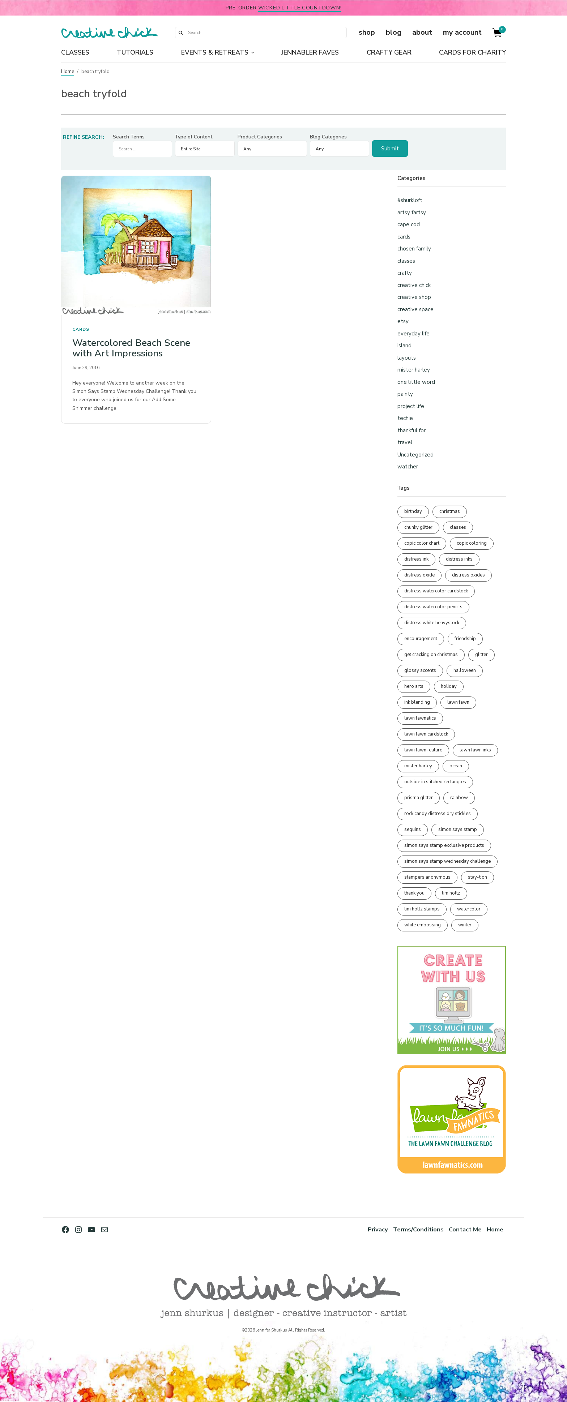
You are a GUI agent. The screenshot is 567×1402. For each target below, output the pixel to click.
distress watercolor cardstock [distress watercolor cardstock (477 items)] (436, 591)
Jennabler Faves (310, 52)
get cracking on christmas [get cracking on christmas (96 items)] (431, 654)
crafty (404, 272)
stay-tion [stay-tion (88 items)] (477, 877)
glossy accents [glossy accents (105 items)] (420, 670)
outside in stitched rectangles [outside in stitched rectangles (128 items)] (435, 782)
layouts (406, 357)
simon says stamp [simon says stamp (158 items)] (457, 829)
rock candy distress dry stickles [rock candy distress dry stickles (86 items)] (437, 813)
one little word (416, 382)
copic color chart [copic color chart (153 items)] (421, 543)
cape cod (408, 224)
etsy (403, 321)
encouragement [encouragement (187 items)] (420, 638)
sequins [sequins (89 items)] (412, 829)
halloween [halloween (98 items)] (464, 670)
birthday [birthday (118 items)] (413, 511)
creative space (415, 309)
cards (80, 329)
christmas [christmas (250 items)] (449, 511)
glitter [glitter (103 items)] (481, 654)
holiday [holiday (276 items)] (449, 686)
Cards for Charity (472, 52)
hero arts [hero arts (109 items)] (413, 686)
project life (410, 406)
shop (367, 32)
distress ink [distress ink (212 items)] (416, 559)
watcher (407, 466)
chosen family (414, 248)
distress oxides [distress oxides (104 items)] (468, 575)
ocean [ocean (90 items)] (455, 766)
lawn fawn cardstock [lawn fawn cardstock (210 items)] (426, 734)
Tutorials (135, 52)
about (422, 32)
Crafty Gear (389, 52)
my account (462, 32)
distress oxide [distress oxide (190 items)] (419, 575)
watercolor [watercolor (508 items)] (469, 909)
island (404, 345)
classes (406, 261)
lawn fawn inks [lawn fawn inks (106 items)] (475, 750)
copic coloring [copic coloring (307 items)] (472, 543)
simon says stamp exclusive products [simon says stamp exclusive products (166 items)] (444, 845)
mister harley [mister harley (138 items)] (418, 766)
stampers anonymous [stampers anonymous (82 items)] (427, 877)
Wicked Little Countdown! (299, 7)
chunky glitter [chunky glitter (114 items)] (418, 527)
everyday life (413, 333)
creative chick (414, 285)
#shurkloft (409, 200)
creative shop (414, 297)
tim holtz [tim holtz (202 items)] (451, 893)
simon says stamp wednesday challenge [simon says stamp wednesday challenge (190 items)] (447, 861)
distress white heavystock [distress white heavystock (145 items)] (431, 622)
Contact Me (465, 1229)
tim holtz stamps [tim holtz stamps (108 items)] (422, 909)
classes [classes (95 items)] (458, 527)
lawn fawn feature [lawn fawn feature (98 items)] (423, 750)
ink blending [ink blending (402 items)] (417, 702)
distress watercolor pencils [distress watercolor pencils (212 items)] (433, 607)
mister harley (413, 369)
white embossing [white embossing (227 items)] (422, 925)
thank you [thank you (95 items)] (414, 893)
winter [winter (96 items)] (465, 925)
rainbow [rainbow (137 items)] (459, 797)
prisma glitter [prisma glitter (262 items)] (418, 797)
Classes (75, 52)
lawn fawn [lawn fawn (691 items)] (458, 702)
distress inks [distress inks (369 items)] (459, 559)
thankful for (411, 430)
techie (405, 418)
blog (393, 32)
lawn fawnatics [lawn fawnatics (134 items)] (420, 718)
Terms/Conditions (418, 1229)
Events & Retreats (214, 52)
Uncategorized (415, 454)
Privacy (378, 1229)
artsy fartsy (411, 212)
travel (404, 442)
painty (405, 394)
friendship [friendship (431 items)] (465, 638)
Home (67, 71)
